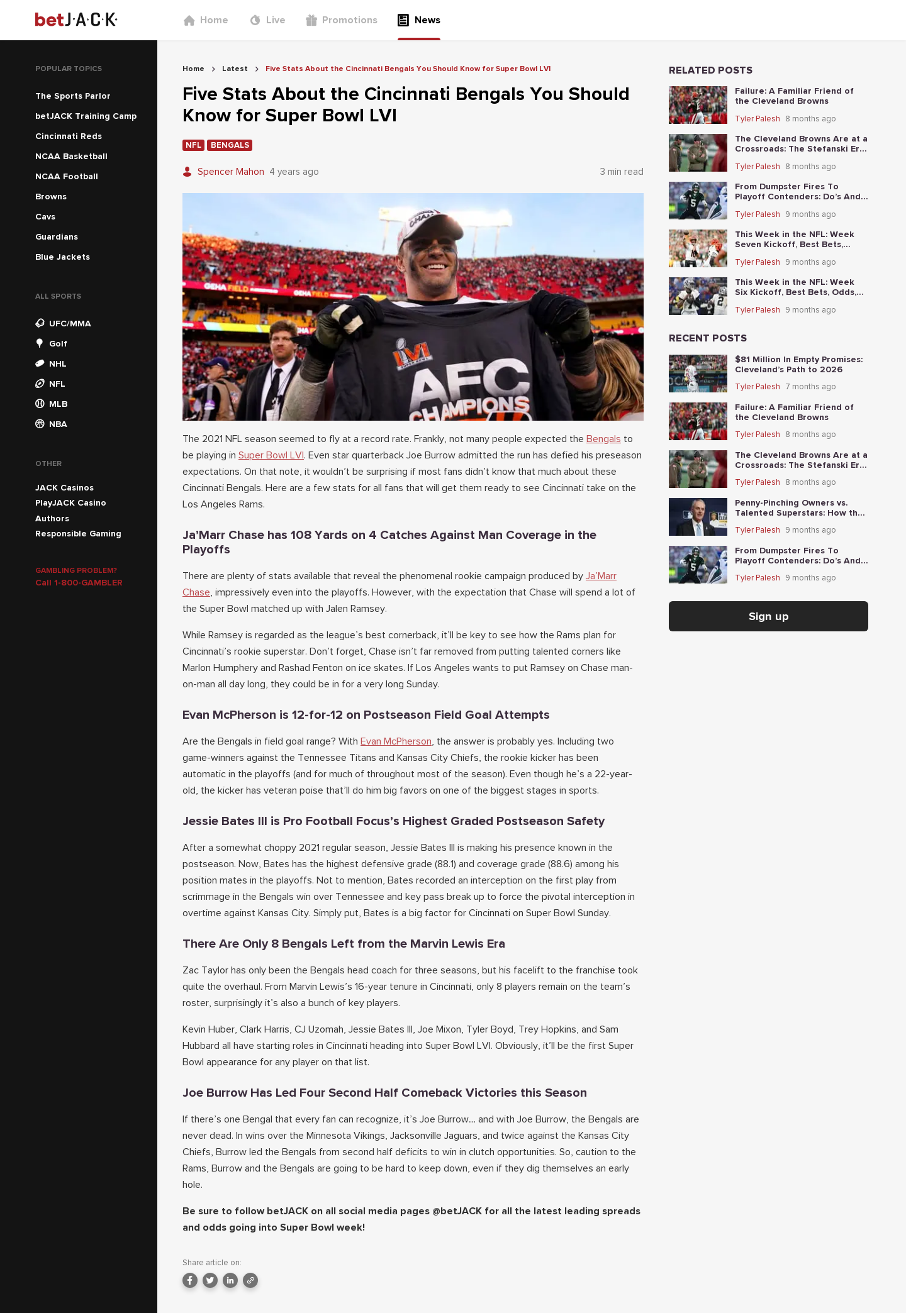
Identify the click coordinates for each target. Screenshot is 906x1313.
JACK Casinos (64, 487)
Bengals (603, 439)
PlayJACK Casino (70, 502)
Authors (52, 518)
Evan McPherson (396, 741)
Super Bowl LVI (271, 455)
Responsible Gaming (78, 533)
